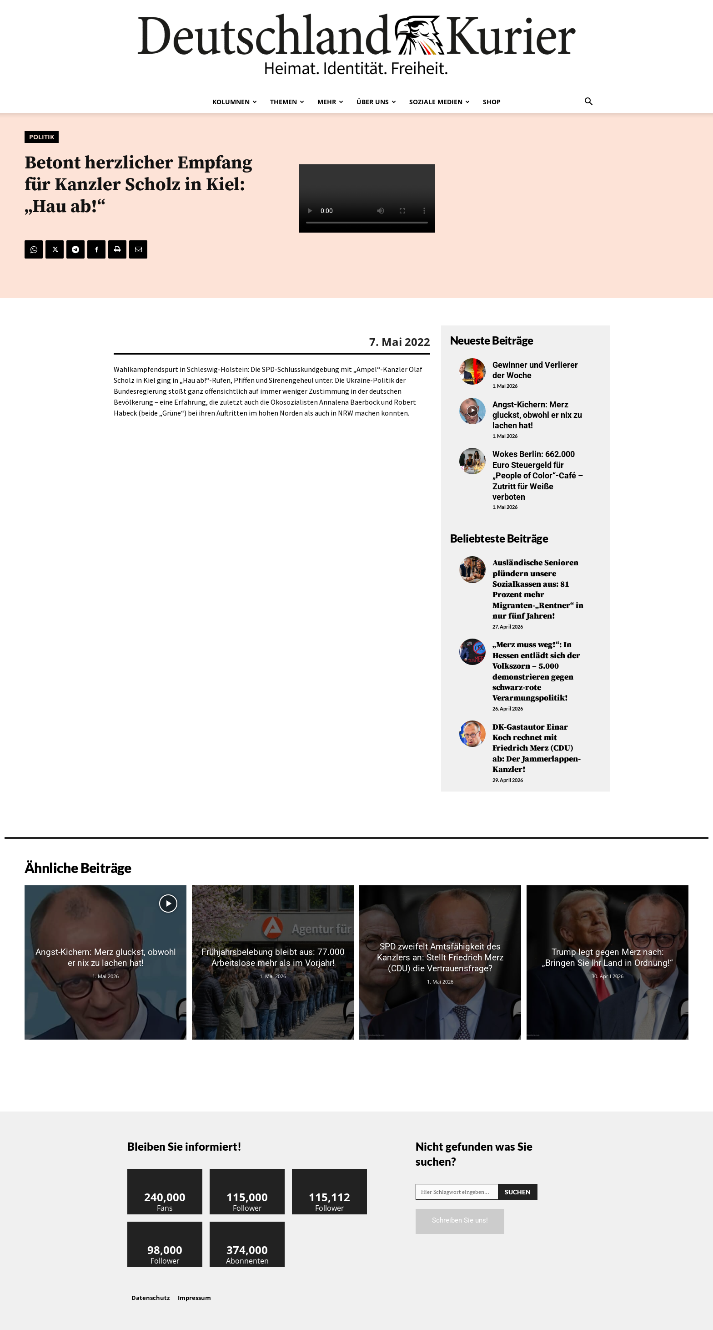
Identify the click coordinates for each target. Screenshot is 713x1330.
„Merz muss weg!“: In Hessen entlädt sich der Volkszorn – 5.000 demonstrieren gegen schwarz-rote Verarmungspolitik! (536, 671)
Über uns (376, 101)
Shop (492, 101)
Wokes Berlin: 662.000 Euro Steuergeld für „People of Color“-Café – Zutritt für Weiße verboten (537, 475)
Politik (42, 137)
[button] (588, 102)
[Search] (517, 1192)
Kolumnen (234, 101)
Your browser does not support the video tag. (367, 198)
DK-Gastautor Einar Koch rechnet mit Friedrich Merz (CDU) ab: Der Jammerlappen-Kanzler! (536, 748)
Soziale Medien (439, 101)
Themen (287, 101)
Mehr (330, 101)
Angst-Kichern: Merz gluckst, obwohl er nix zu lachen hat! (537, 415)
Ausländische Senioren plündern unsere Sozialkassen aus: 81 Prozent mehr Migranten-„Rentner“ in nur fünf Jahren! (537, 589)
